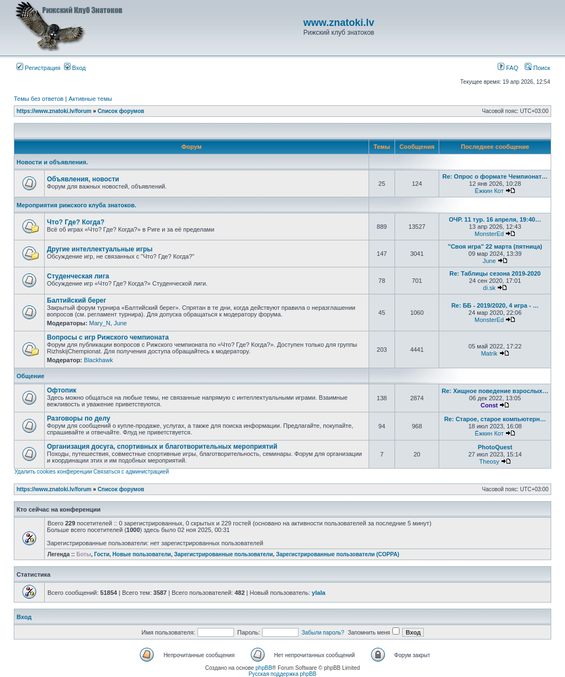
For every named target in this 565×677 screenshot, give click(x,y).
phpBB (263, 668)
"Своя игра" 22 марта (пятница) (495, 246)
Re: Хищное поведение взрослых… (494, 391)
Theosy (489, 461)
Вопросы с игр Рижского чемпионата (108, 337)
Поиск (537, 68)
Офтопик (61, 390)
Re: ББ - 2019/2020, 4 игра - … (495, 305)
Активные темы (90, 98)
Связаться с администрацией (131, 472)
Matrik (489, 353)
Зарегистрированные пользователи (223, 554)
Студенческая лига (78, 276)
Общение (30, 376)
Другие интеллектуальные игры (100, 249)
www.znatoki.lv (338, 22)
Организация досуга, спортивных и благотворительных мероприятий (162, 446)
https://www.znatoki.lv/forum (54, 111)
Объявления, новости (83, 179)
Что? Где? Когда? (75, 222)
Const (489, 405)
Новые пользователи (142, 554)
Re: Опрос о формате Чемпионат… (495, 176)
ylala (318, 592)
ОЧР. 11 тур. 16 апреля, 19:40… (495, 219)
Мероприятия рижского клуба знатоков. (76, 205)
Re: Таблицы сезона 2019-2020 (494, 273)
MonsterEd (489, 233)
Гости (102, 554)
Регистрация (38, 68)
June (489, 260)
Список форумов (121, 111)
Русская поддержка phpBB (282, 674)
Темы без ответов (38, 98)
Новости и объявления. (52, 162)
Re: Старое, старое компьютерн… (495, 419)
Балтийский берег (76, 300)
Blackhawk (98, 360)
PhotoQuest (495, 447)
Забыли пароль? (323, 633)
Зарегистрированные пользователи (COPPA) (337, 554)
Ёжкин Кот (489, 190)
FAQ (508, 68)
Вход (75, 68)
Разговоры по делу (78, 418)
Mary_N (99, 323)
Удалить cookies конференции (53, 472)
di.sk (489, 287)
